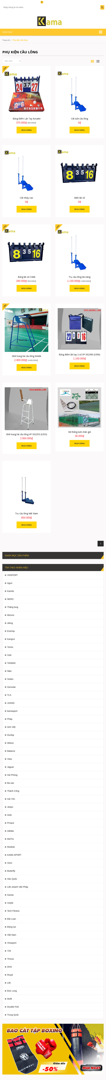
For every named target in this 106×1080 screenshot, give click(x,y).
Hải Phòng (12, 775)
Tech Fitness (13, 911)
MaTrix (10, 839)
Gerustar (11, 687)
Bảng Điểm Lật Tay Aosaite (26, 118)
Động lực (11, 927)
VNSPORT (12, 575)
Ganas (10, 895)
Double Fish (13, 1007)
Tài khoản (7, 3)
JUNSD (11, 703)
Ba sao (10, 783)
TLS (9, 695)
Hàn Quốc (12, 879)
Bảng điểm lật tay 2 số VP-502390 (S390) (79, 354)
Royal (10, 975)
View (9, 759)
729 (9, 951)
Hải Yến (11, 799)
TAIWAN (11, 663)
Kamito (10, 591)
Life (9, 983)
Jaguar (10, 767)
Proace (10, 823)
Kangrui (11, 639)
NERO (10, 599)
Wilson (10, 743)
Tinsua (10, 959)
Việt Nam (11, 935)
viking (10, 623)
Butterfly (11, 871)
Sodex (10, 679)
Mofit (9, 999)
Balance (11, 751)
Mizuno (10, 615)
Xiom (9, 863)
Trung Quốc (13, 1015)
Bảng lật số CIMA (26, 276)
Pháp (9, 719)
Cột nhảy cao (26, 197)
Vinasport (11, 943)
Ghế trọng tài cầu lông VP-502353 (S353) (26, 434)
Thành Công (13, 791)
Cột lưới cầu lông (79, 118)
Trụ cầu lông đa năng (79, 276)
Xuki (9, 655)
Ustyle (10, 903)
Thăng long (12, 607)
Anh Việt (11, 727)
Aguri (9, 583)
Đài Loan (11, 919)
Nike (9, 671)
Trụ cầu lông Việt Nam (26, 513)
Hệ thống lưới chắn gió (79, 431)
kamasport (12, 711)
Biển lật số (79, 197)
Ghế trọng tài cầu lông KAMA (26, 356)
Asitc (9, 815)
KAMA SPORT (14, 855)
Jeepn (10, 807)
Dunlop (10, 735)
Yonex (10, 647)
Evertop (11, 631)
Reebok (11, 847)
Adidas (10, 831)
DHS (9, 967)
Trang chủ (6, 40)
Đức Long (12, 991)
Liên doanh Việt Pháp (17, 887)
